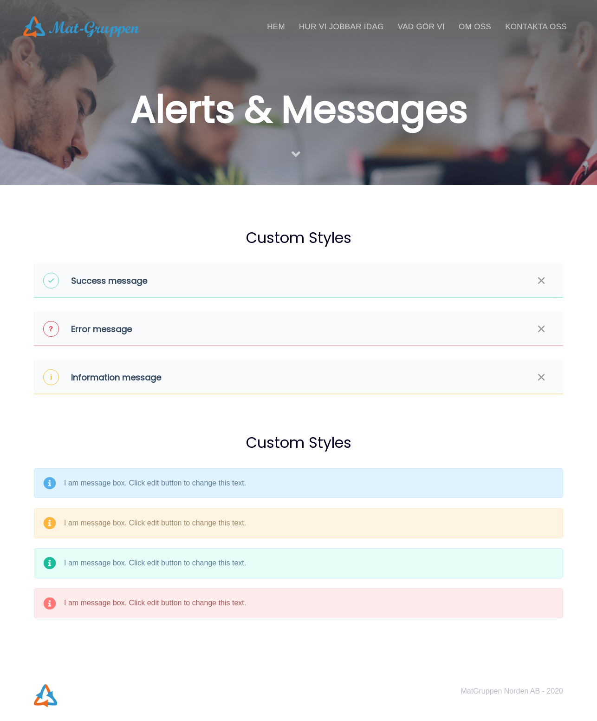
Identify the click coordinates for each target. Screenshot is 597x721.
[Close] (541, 280)
